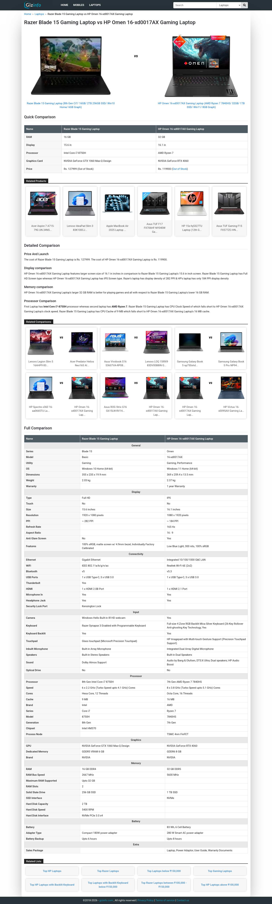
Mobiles (78, 5)
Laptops (95, 5)
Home (64, 5)
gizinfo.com (106, 900)
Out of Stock (180, 168)
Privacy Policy (146, 900)
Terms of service (165, 900)
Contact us (183, 900)
